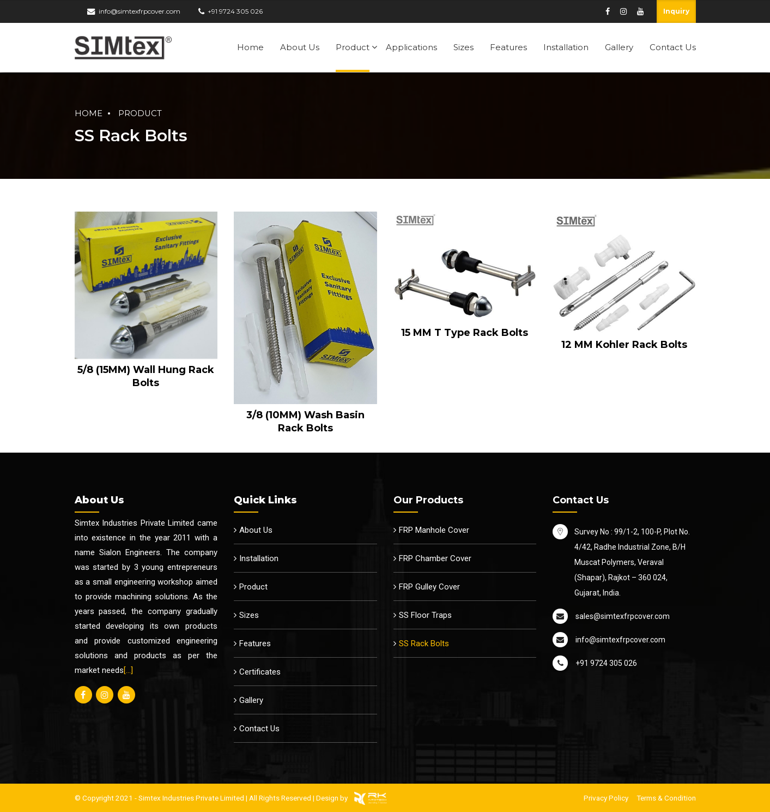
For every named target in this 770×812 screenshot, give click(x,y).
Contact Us (673, 47)
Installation (566, 47)
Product (352, 47)
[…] (128, 670)
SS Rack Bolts (424, 643)
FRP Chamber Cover (435, 558)
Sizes (463, 47)
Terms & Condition (666, 797)
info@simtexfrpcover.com (139, 11)
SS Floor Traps (425, 615)
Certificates (260, 672)
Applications (411, 47)
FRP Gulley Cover (429, 587)
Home (250, 47)
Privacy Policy (606, 797)
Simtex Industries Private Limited (191, 797)
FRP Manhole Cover (434, 530)
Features (508, 47)
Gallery (619, 47)
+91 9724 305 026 (235, 11)
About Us (299, 47)
